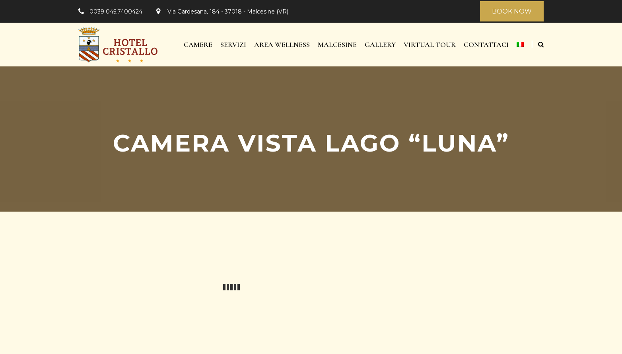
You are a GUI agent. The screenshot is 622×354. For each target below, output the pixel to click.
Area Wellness (282, 44)
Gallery (380, 44)
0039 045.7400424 (115, 11)
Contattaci (486, 44)
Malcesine (337, 44)
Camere (198, 44)
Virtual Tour (430, 44)
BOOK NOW (512, 11)
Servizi (233, 44)
